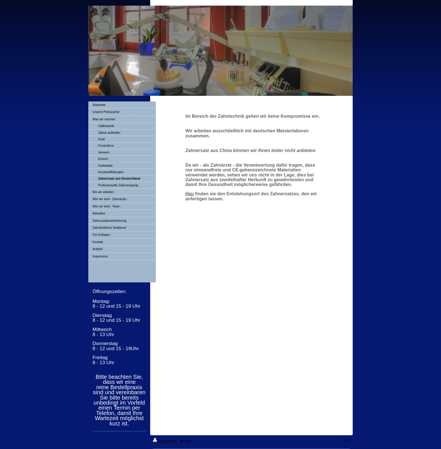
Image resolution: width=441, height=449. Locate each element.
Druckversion (165, 441)
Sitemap (185, 441)
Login (346, 440)
